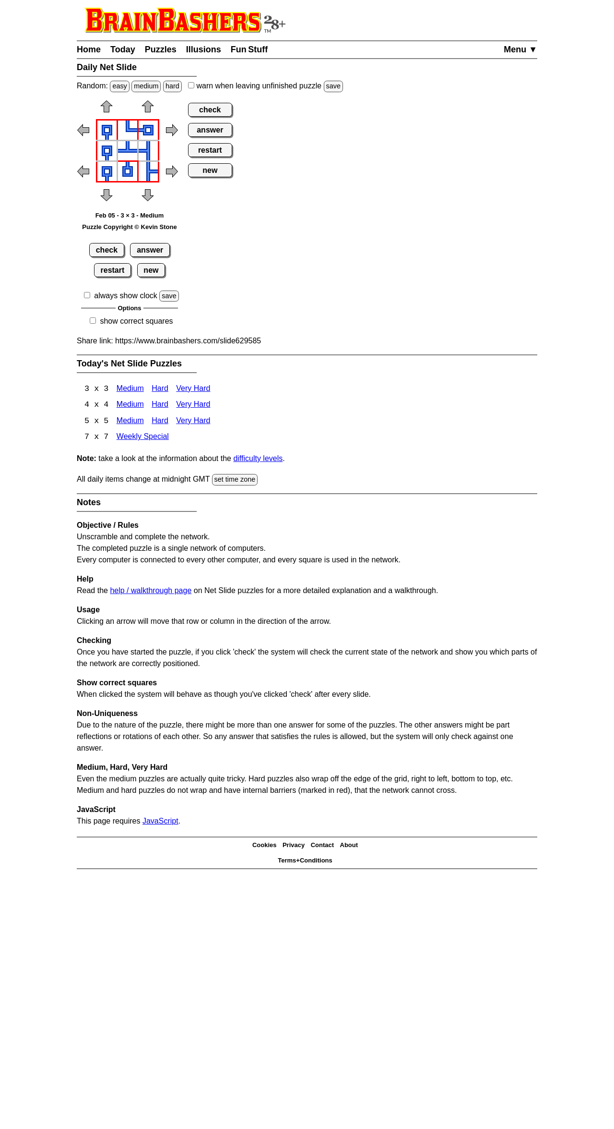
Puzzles (161, 49)
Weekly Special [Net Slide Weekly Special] (143, 438)
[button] (106, 109)
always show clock (125, 295)
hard (172, 86)
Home (89, 49)
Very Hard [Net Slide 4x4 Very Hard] (193, 405)
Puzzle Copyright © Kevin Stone (129, 227)
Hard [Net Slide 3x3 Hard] (160, 389)
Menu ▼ (520, 49)
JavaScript (160, 821)
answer (150, 250)
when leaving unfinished (265, 86)
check (107, 250)
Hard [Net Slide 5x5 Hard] (160, 422)
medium (146, 86)
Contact (322, 846)
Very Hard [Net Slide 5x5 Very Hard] (193, 422)
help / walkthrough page (150, 591)
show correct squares (136, 321)
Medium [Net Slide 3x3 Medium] (130, 389)
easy (119, 86)
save (333, 86)
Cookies (264, 846)
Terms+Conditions (305, 861)
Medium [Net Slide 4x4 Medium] (130, 405)
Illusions (203, 49)
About (349, 846)
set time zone (235, 480)
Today (122, 49)
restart (113, 270)
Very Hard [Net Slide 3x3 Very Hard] (193, 389)
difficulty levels (258, 459)
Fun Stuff (249, 49)
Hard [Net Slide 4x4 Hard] (160, 405)
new (150, 270)
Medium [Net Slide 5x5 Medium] (130, 422)
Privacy (294, 846)
